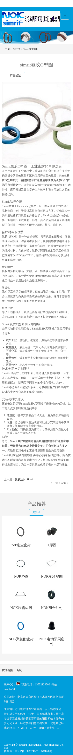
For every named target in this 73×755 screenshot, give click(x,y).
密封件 (16, 48)
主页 (7, 48)
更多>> (36, 512)
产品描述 (15, 75)
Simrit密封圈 (30, 48)
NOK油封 (46, 751)
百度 (19, 670)
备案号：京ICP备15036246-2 (21, 751)
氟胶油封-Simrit (24, 479)
